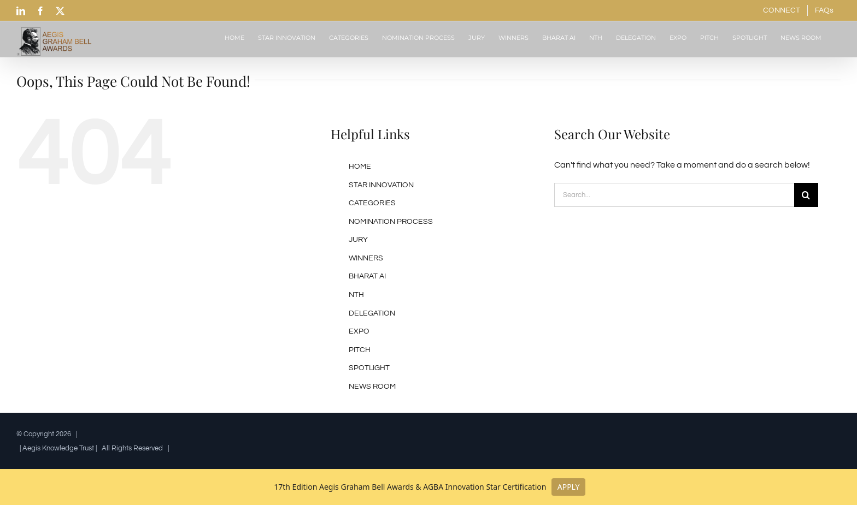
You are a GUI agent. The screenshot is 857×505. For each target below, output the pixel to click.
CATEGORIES (372, 203)
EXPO (359, 331)
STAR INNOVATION (381, 185)
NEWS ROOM (372, 386)
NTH (356, 295)
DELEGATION (372, 313)
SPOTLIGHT (369, 368)
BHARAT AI (367, 276)
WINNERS (366, 258)
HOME (360, 166)
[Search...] (674, 195)
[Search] (806, 195)
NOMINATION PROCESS (391, 221)
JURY (358, 239)
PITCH (360, 350)
